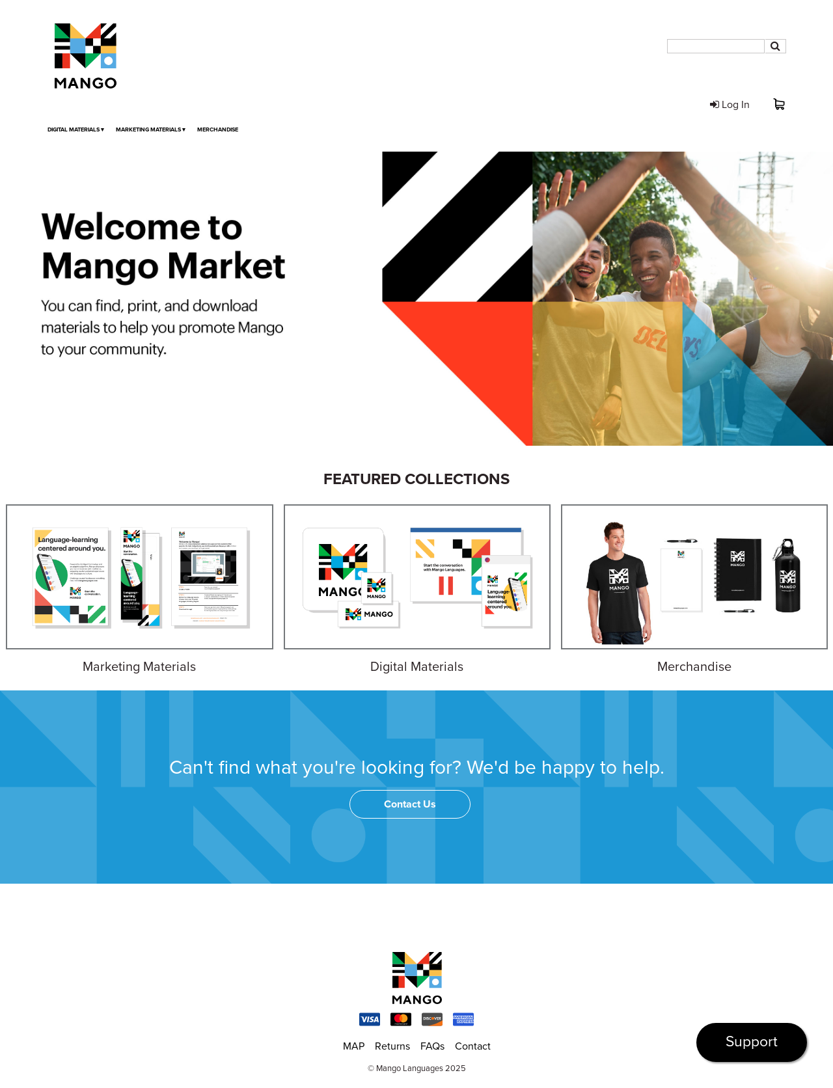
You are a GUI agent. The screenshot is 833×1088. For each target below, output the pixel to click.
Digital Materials (76, 129)
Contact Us (410, 804)
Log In (730, 104)
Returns (392, 1046)
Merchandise (217, 129)
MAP (353, 1046)
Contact (473, 1046)
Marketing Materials (150, 129)
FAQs (432, 1046)
